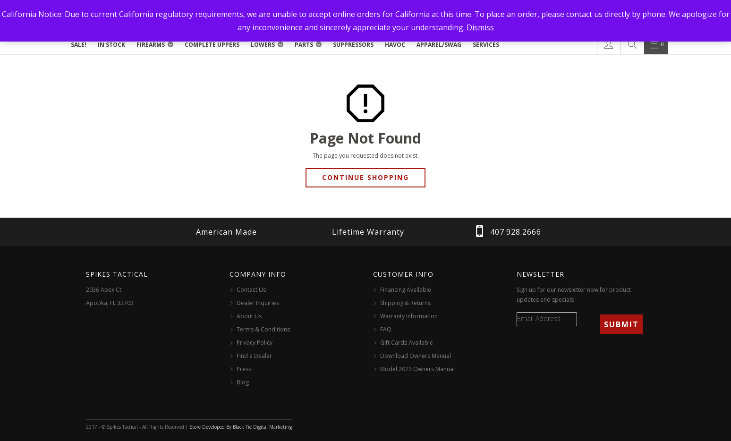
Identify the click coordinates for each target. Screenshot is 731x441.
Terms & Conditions (263, 329)
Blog (243, 382)
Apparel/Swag (438, 45)
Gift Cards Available (406, 343)
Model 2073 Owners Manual (417, 369)
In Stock (111, 45)
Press (244, 369)
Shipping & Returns (405, 303)
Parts (304, 45)
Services (486, 45)
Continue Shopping (365, 177)
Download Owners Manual (415, 356)
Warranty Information (409, 316)
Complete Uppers (212, 45)
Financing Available (405, 290)
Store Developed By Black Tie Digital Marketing (240, 427)
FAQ (385, 329)
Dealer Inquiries (258, 303)
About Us (249, 316)
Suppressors (353, 45)
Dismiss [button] (480, 27)
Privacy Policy (254, 343)
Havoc (395, 45)
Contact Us (251, 290)
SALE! (78, 45)
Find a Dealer (254, 356)
